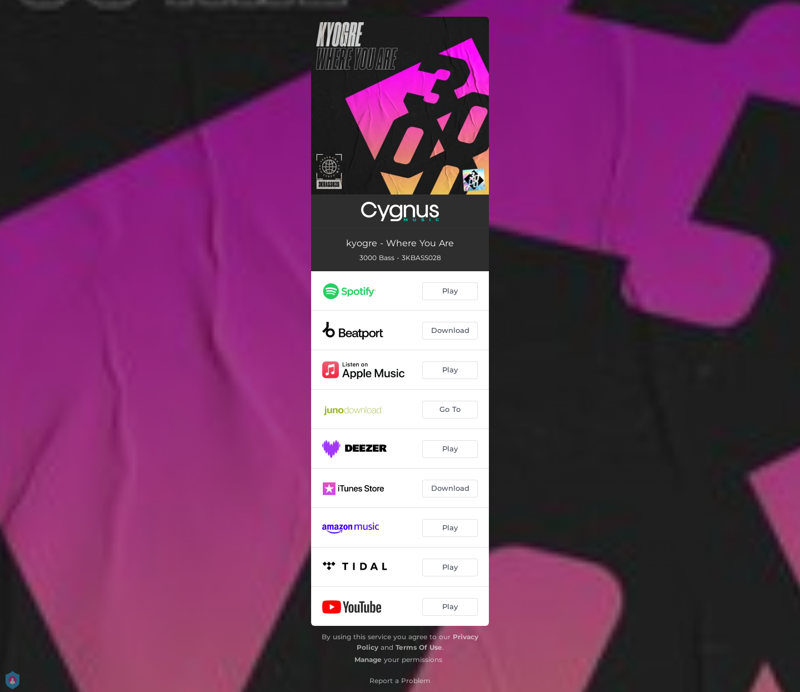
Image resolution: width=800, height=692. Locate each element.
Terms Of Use (419, 647)
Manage (368, 659)
